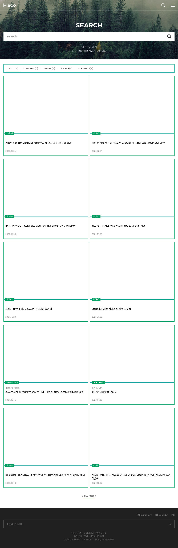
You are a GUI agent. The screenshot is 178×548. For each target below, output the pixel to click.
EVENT (32, 68)
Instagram (144, 515)
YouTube (161, 515)
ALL (13, 68)
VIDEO (66, 68)
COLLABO (85, 68)
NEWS (49, 68)
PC (173, 515)
